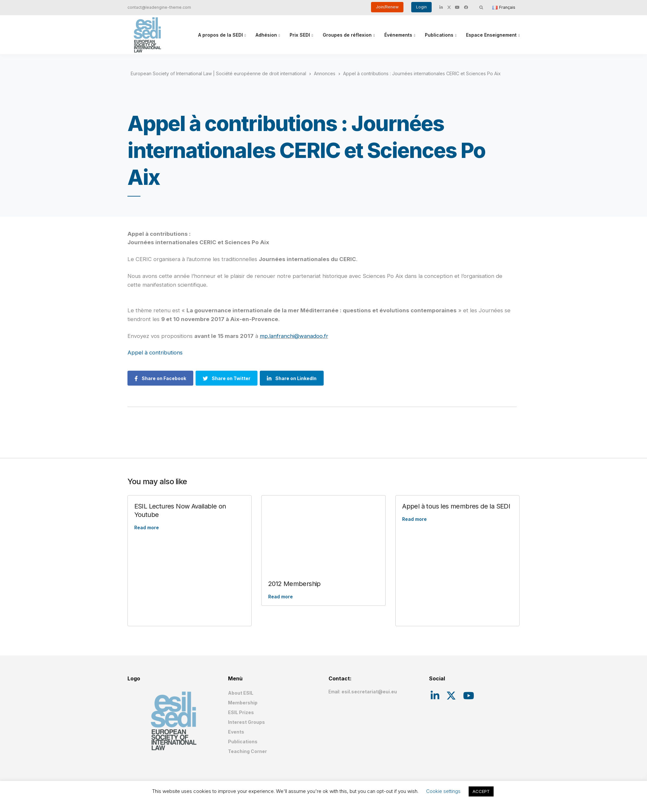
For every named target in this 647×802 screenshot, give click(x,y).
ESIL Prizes (241, 712)
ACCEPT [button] (481, 791)
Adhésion (266, 35)
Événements (398, 35)
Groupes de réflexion (347, 35)
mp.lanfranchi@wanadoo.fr (294, 336)
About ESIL (240, 693)
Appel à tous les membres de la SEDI (456, 506)
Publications (439, 35)
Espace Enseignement (491, 35)
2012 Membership (294, 584)
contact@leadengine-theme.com (159, 7)
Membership (243, 702)
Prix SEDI (300, 35)
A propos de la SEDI (220, 35)
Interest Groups (246, 722)
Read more (146, 527)
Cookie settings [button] (443, 791)
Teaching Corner (247, 751)
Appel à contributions (155, 352)
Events (236, 732)
